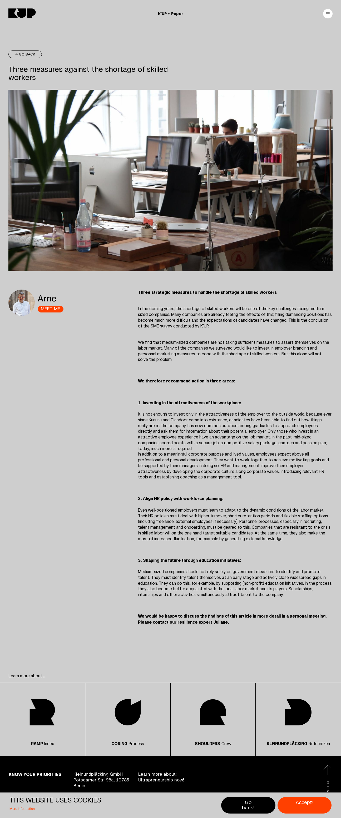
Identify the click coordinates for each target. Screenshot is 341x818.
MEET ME (50, 309)
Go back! (248, 805)
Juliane (220, 622)
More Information (22, 809)
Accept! (304, 802)
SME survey (161, 326)
